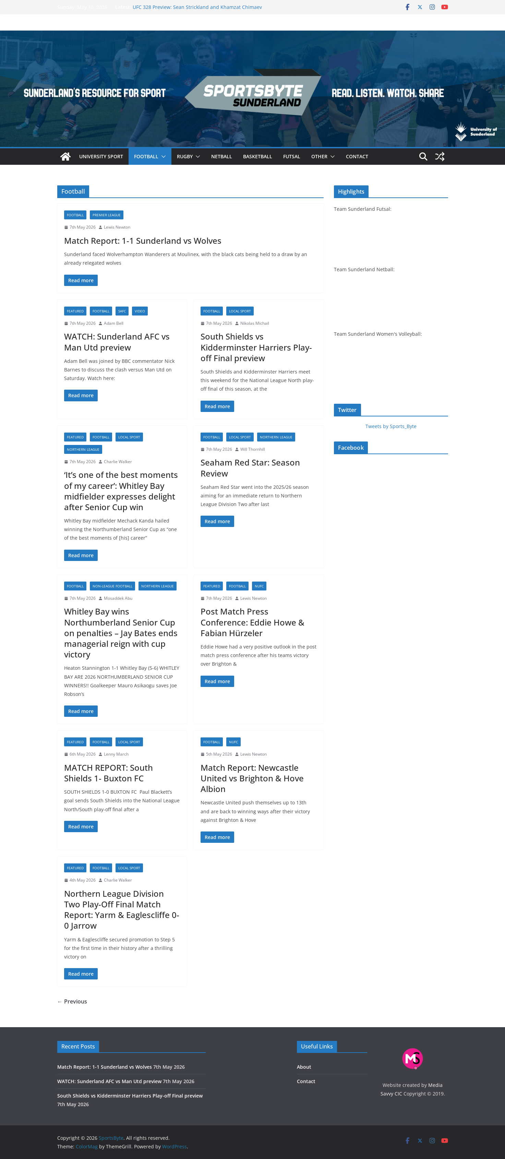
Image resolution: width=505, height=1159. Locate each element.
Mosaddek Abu (118, 598)
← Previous (72, 1001)
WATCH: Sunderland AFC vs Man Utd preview (117, 342)
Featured (75, 311)
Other (319, 156)
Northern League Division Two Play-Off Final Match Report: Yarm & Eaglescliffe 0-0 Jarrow (121, 909)
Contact (357, 156)
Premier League (107, 215)
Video (140, 311)
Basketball (257, 156)
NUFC (259, 586)
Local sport (240, 311)
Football (146, 156)
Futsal (291, 156)
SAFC (122, 311)
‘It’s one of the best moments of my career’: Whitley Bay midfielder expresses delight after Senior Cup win (121, 491)
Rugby (185, 156)
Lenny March (116, 754)
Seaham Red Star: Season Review (250, 468)
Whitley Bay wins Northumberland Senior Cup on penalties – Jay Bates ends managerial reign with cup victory (121, 633)
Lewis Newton (117, 227)
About (304, 1067)
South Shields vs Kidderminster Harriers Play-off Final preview (256, 347)
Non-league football (112, 586)
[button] (162, 156)
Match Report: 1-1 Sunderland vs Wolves (142, 240)
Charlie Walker (118, 461)
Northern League (83, 449)
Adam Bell (113, 323)
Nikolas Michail (254, 323)
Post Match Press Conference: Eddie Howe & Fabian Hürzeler (252, 622)
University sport (101, 156)
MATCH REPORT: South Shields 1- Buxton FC (108, 773)
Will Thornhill (252, 449)
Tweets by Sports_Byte (391, 426)
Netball (221, 156)
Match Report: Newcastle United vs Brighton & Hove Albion (252, 778)
